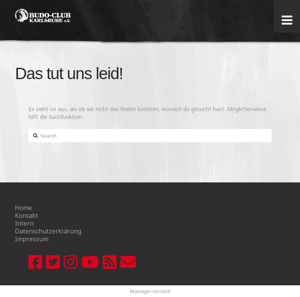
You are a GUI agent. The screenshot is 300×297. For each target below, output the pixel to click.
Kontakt (26, 215)
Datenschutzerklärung (48, 231)
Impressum (31, 239)
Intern (24, 223)
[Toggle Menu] (287, 20)
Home (23, 207)
